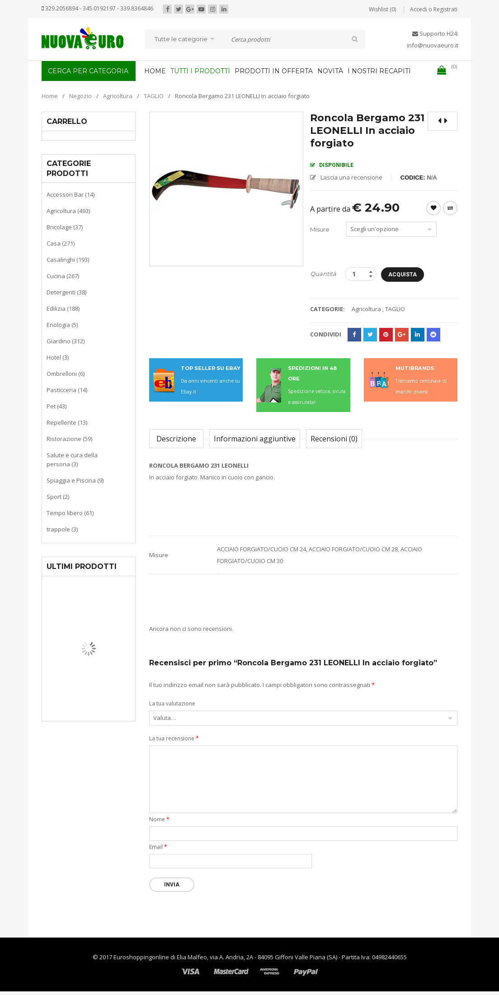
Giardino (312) (66, 341)
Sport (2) (58, 497)
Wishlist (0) (382, 9)
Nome (159, 819)
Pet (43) (56, 406)
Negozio (80, 96)
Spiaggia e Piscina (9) (75, 480)
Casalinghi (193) (68, 260)
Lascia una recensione (351, 177)
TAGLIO (154, 96)
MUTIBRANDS (414, 368)
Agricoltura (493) (68, 211)
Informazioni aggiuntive (255, 439)
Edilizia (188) (63, 308)
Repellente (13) (67, 422)
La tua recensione (174, 738)
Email (158, 847)
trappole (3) (62, 529)
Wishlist (433, 208)
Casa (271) (61, 243)
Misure (320, 229)
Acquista (402, 274)
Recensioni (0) (334, 439)
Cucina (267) (63, 276)
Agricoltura (117, 96)
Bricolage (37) (65, 227)
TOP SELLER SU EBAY (210, 368)
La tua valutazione (172, 703)
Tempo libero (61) (70, 513)
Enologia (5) (62, 325)
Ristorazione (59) (69, 439)
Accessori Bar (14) (70, 194)
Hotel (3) (58, 357)
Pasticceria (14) (67, 390)
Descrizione (176, 439)
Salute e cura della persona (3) (72, 459)
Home (50, 96)
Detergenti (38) (66, 292)
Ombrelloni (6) (66, 374)
